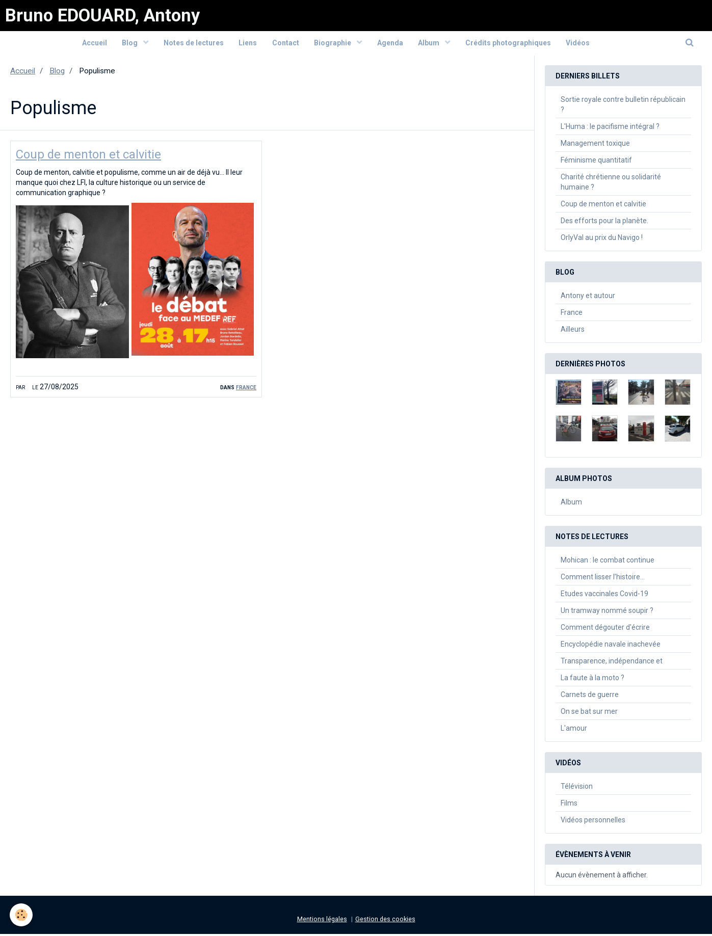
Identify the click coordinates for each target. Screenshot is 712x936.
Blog (130, 44)
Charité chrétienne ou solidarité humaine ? (611, 184)
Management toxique (595, 145)
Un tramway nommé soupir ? (607, 612)
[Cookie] (21, 914)
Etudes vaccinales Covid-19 (604, 596)
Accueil (93, 44)
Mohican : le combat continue (607, 562)
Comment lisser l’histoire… (603, 579)
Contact (285, 44)
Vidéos (579, 44)
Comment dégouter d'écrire (605, 629)
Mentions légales (322, 921)
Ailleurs (573, 331)
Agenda (391, 44)
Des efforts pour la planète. (604, 223)
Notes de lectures (193, 44)
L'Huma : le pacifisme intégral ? (610, 128)
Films (569, 805)
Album (430, 44)
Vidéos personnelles (593, 822)
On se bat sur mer (589, 713)
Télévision (577, 788)
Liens (248, 44)
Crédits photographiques (509, 44)
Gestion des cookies (385, 921)
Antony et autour (588, 297)
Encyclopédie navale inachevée (611, 646)
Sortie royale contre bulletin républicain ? (623, 106)
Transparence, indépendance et (612, 663)
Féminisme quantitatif (596, 162)
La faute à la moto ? (592, 680)
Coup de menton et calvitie (89, 157)
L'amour (574, 730)
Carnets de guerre (590, 696)
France (246, 389)
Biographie (333, 44)
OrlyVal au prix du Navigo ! (602, 239)
